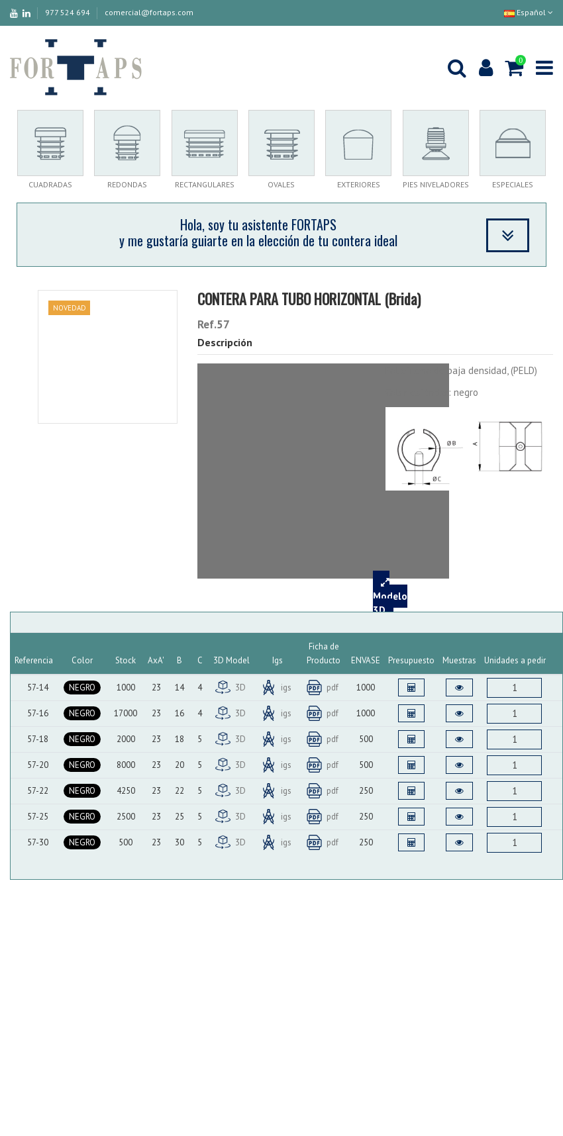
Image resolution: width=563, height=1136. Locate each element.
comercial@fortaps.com (149, 12)
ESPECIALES (512, 184)
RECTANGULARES (204, 184)
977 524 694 (68, 12)
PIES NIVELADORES (436, 184)
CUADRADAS (50, 184)
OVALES (281, 184)
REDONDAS (127, 184)
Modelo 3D (390, 596)
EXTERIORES (358, 184)
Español (528, 12)
